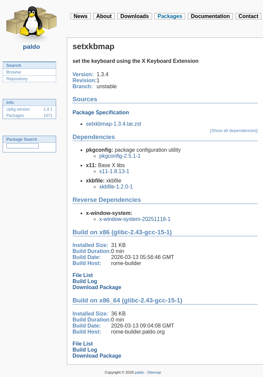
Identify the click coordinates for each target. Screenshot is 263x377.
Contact (249, 16)
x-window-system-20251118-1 (134, 219)
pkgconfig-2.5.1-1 (120, 156)
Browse (13, 72)
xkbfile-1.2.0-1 (116, 187)
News (81, 16)
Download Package (97, 287)
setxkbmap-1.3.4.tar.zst (113, 124)
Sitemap (154, 372)
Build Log (85, 281)
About (104, 16)
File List (83, 275)
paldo (31, 44)
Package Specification (101, 112)
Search (13, 65)
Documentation (210, 16)
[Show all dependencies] (234, 130)
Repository (17, 78)
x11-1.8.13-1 (114, 171)
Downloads (134, 16)
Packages (169, 16)
